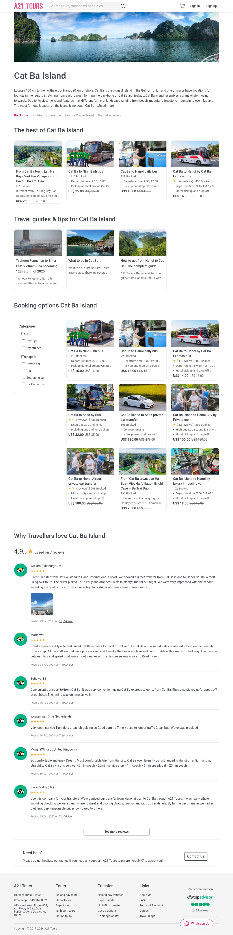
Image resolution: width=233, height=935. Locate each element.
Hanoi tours (63, 900)
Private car (31, 364)
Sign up (211, 6)
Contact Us (196, 856)
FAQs (143, 900)
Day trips (30, 341)
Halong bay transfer (110, 894)
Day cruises (31, 348)
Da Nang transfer (108, 916)
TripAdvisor (66, 621)
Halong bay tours (67, 894)
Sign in (195, 6)
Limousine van (34, 377)
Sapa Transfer (107, 900)
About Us (145, 894)
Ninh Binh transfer (109, 905)
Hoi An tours (64, 916)
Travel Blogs (147, 916)
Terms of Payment (151, 905)
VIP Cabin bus (33, 384)
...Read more (105, 105)
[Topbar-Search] (122, 6)
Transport (27, 357)
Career (144, 910)
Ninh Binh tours (66, 910)
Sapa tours (63, 905)
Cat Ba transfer (107, 910)
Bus (26, 371)
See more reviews (116, 831)
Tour (23, 334)
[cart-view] (182, 6)
